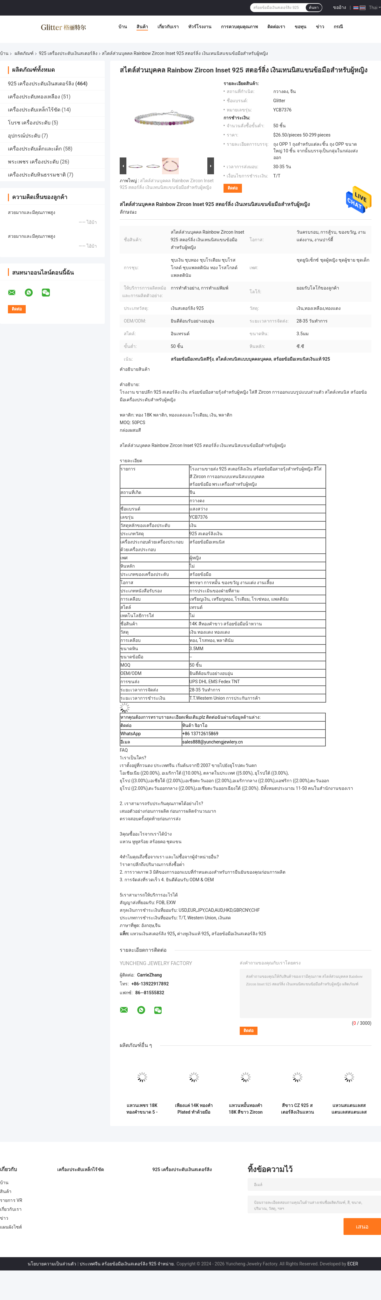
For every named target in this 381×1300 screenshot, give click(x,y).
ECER (352, 1263)
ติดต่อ (233, 188)
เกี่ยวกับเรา (168, 26)
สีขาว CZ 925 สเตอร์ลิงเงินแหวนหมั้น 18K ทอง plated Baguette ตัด (297, 1109)
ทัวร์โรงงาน (199, 26)
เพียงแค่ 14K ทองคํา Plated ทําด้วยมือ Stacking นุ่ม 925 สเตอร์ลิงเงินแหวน (194, 1109)
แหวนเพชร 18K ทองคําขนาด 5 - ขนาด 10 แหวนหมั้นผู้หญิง (142, 1109)
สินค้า (142, 26)
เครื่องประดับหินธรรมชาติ (37, 175)
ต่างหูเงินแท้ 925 (193, 933)
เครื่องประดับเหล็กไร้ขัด (34, 110)
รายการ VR (11, 1200)
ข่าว (320, 26)
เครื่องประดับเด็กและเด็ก (35, 149)
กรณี (338, 26)
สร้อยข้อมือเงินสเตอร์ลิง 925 (238, 933)
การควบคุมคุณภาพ (239, 26)
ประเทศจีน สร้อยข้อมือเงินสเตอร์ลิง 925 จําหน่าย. (128, 1263)
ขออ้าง (339, 7)
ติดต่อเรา (276, 26)
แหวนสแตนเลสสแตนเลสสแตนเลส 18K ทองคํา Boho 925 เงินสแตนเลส (349, 1109)
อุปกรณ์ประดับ (24, 136)
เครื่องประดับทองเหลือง (34, 97)
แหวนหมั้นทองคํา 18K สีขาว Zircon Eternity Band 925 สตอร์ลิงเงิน (246, 1109)
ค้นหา (314, 7)
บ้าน (122, 26)
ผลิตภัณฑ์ (24, 53)
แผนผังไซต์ (11, 1227)
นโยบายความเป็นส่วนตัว (52, 1263)
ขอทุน (300, 26)
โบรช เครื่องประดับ (29, 123)
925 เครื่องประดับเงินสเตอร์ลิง (68, 53)
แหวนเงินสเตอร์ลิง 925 (152, 933)
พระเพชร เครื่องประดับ (33, 162)
